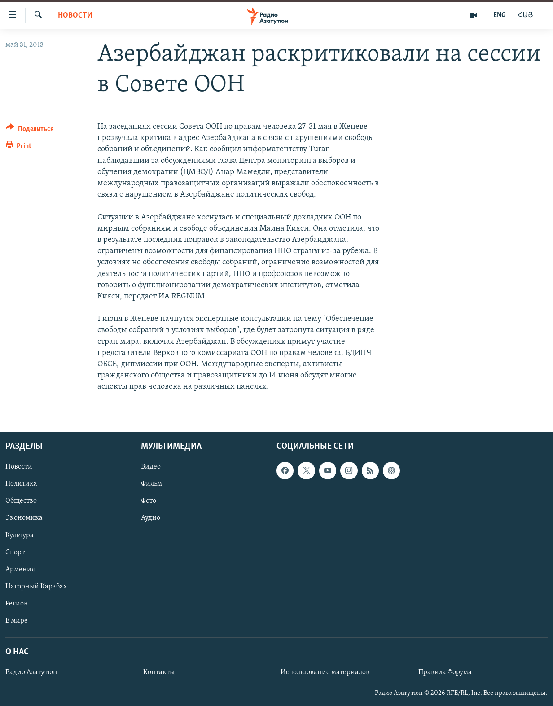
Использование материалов (325, 672)
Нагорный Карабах (36, 586)
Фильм (151, 483)
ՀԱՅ (525, 15)
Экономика (24, 518)
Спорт (15, 552)
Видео (151, 466)
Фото (148, 500)
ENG (499, 15)
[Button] (30, 130)
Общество (21, 500)
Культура (19, 535)
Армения (20, 569)
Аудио (150, 518)
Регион (16, 603)
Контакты (159, 672)
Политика (21, 483)
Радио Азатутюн (31, 672)
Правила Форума (445, 672)
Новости (75, 15)
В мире (16, 620)
